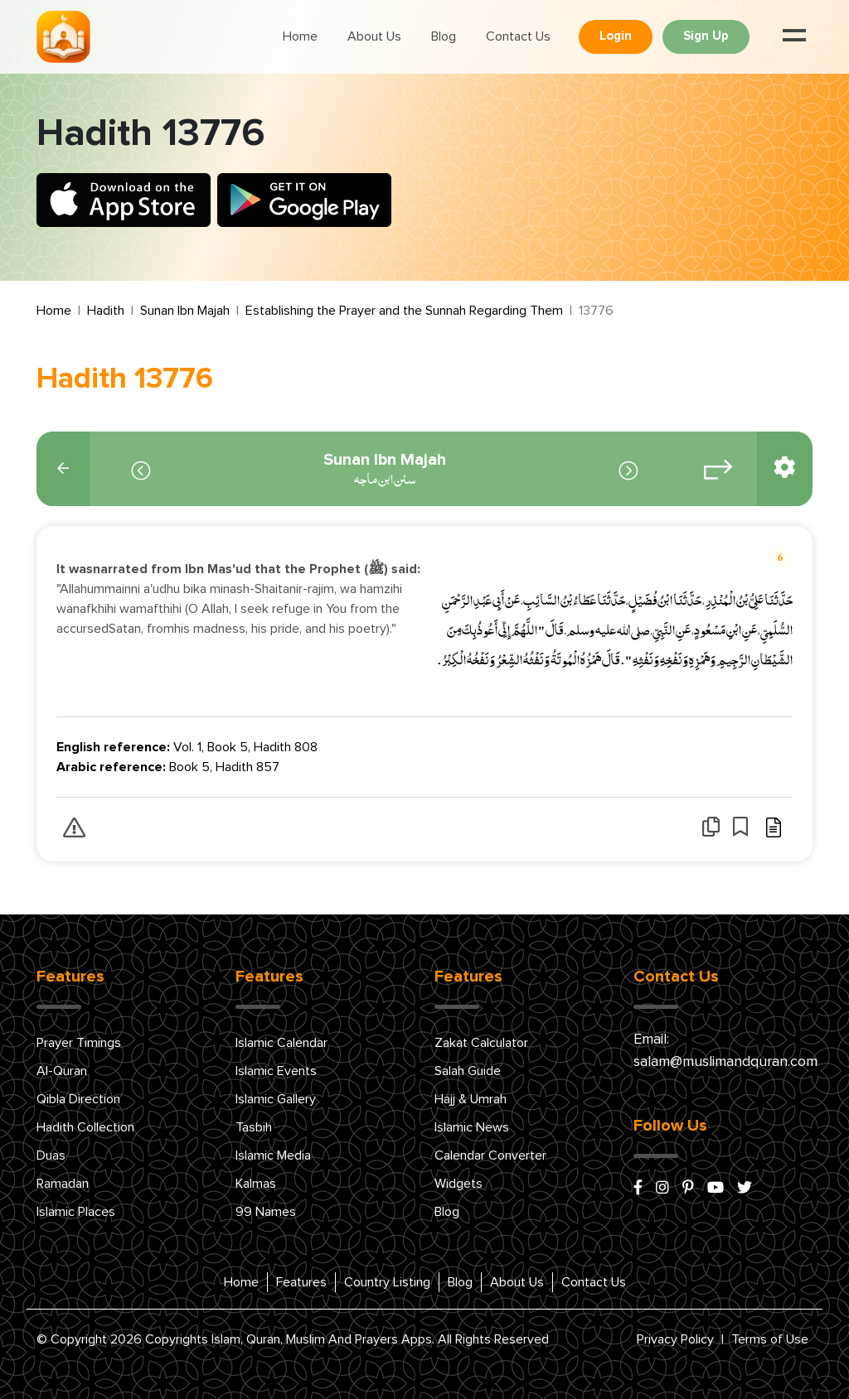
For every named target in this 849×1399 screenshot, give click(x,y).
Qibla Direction (78, 1099)
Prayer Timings (78, 1042)
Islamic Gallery (275, 1099)
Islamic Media (273, 1155)
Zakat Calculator (481, 1042)
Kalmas (255, 1183)
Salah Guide (467, 1071)
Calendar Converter (490, 1155)
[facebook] (638, 1188)
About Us (374, 36)
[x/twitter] (744, 1188)
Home (300, 36)
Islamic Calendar (281, 1042)
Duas (50, 1155)
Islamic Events (276, 1071)
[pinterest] (688, 1188)
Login (615, 36)
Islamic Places (75, 1211)
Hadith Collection (85, 1127)
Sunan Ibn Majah (185, 310)
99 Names (265, 1211)
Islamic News (471, 1127)
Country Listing (387, 1282)
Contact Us (518, 36)
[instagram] (662, 1188)
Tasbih (253, 1127)
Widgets (458, 1183)
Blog (443, 36)
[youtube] (715, 1188)
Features (301, 1282)
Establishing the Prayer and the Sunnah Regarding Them (404, 310)
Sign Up (706, 36)
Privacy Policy (675, 1339)
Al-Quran (61, 1071)
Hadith (105, 310)
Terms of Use (769, 1339)
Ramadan (62, 1183)
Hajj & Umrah (470, 1099)
